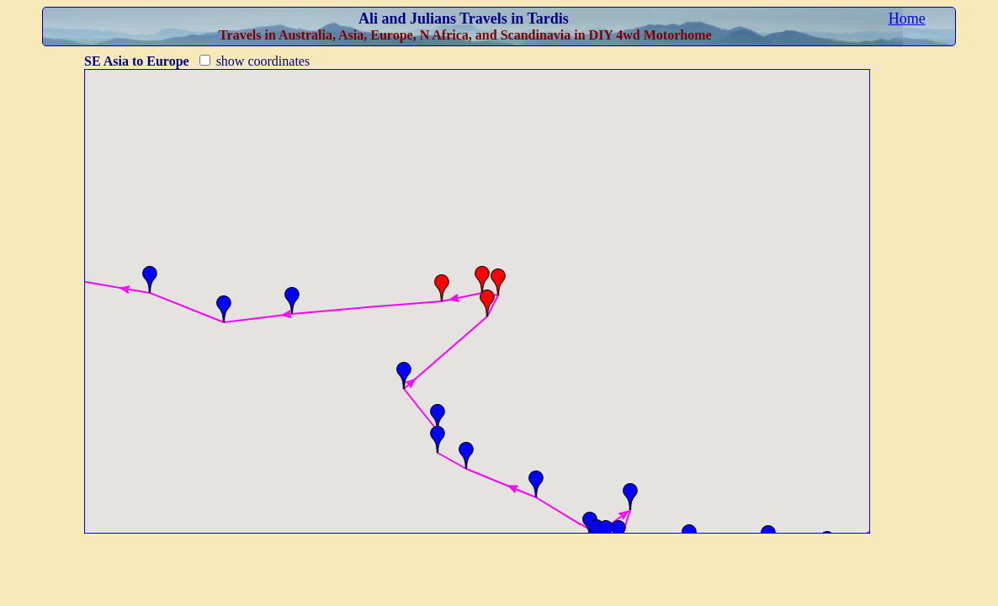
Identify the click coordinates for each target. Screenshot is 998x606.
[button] (630, 496)
